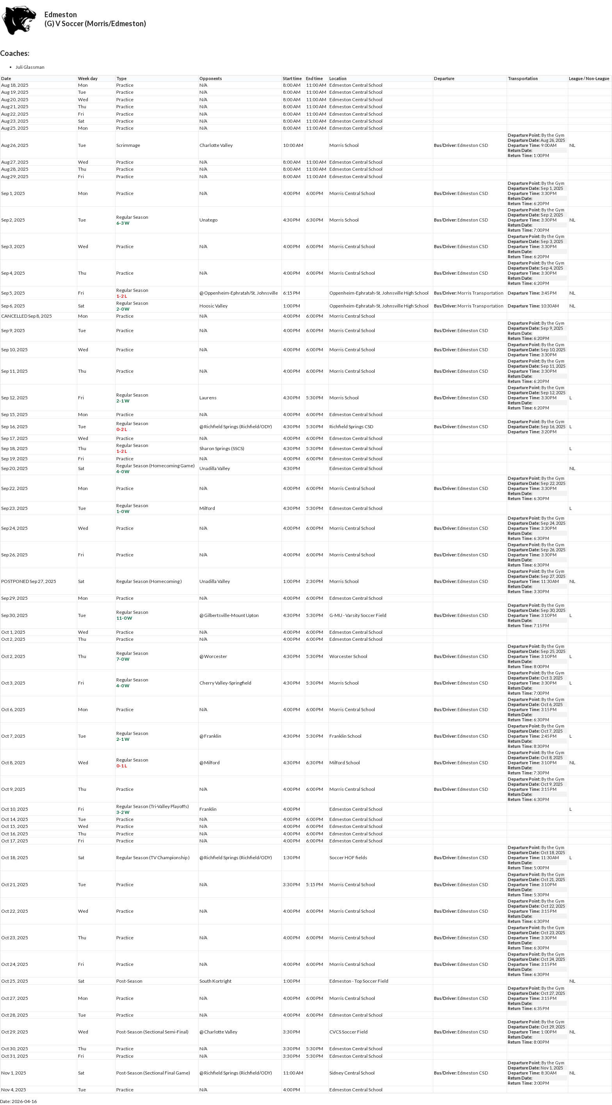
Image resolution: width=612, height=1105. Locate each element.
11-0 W (124, 618)
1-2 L (121, 296)
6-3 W (123, 223)
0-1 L (121, 766)
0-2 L (121, 429)
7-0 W (123, 659)
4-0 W (123, 471)
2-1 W (123, 401)
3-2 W (123, 812)
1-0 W (123, 511)
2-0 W (123, 309)
